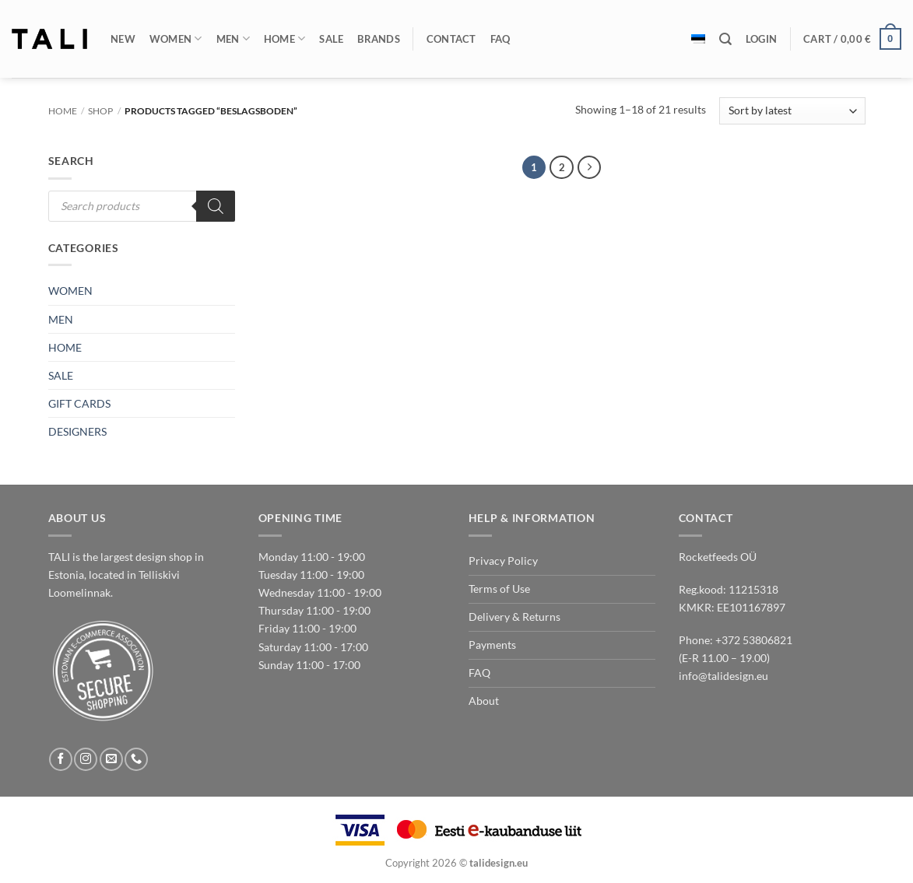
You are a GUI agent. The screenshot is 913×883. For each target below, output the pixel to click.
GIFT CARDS (79, 403)
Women (175, 38)
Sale (331, 39)
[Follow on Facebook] (60, 759)
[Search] (725, 39)
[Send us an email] (111, 759)
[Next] (589, 167)
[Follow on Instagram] (85, 759)
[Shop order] (792, 110)
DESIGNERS (77, 431)
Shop (100, 111)
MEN (60, 319)
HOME (65, 347)
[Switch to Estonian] (698, 38)
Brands (378, 39)
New (123, 39)
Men (233, 38)
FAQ (500, 39)
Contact (451, 39)
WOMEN (70, 290)
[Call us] (136, 759)
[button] (761, 39)
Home (285, 38)
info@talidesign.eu (723, 675)
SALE (60, 375)
